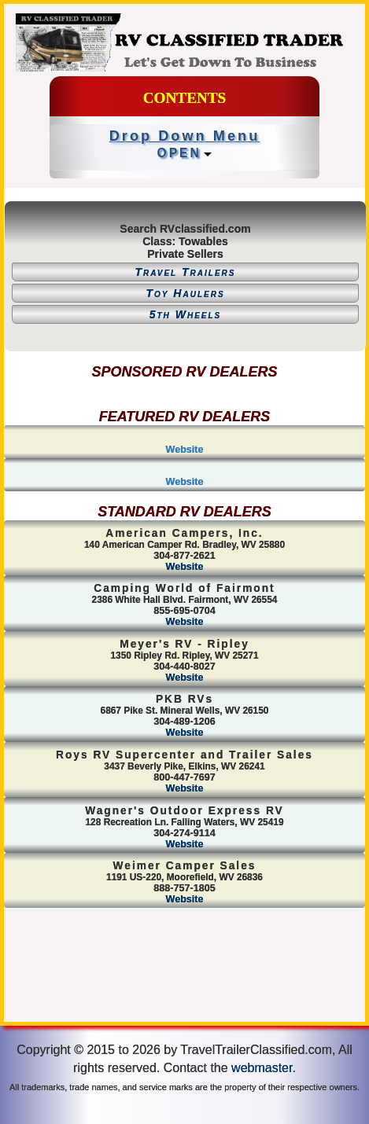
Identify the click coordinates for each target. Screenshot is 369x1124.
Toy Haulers (185, 293)
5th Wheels (185, 314)
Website (184, 449)
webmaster (261, 1067)
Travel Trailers (185, 272)
